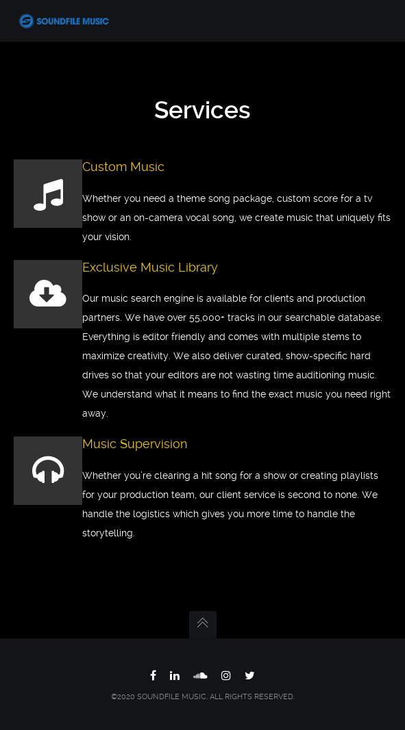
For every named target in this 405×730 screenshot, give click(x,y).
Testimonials (62, 262)
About (48, 90)
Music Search (64, 147)
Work (46, 119)
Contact (51, 320)
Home (47, 61)
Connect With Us (71, 291)
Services (53, 176)
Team (47, 205)
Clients (49, 234)
